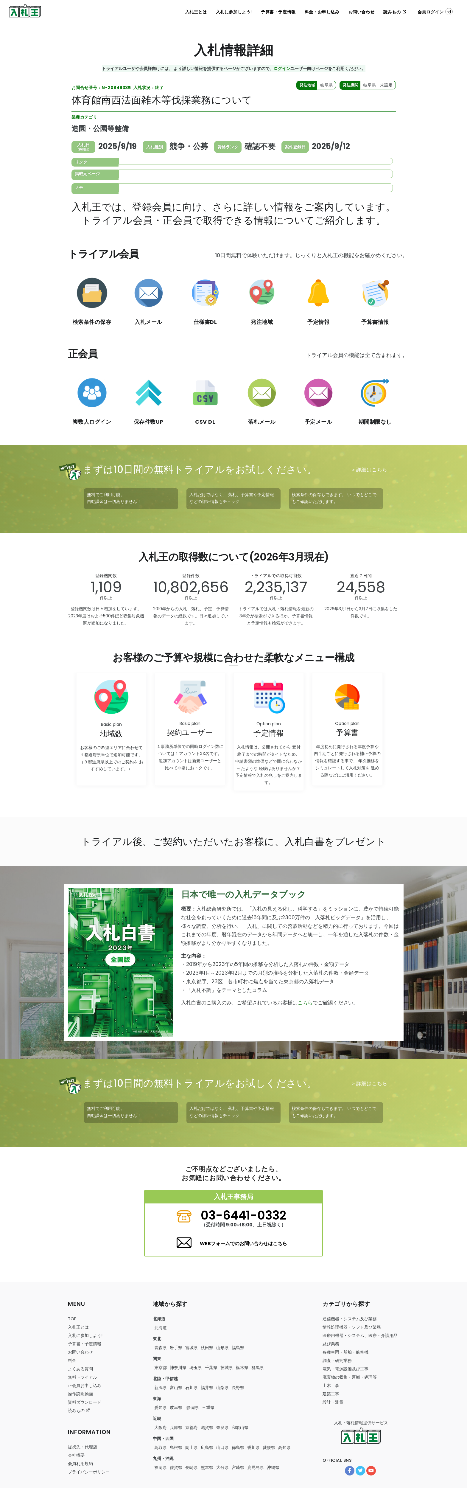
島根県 (176, 1447)
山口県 (222, 1447)
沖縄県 (273, 1467)
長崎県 (191, 1467)
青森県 (160, 1348)
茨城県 (226, 1368)
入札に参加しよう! (234, 12)
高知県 (284, 1447)
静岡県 (192, 1408)
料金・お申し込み (322, 12)
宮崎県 (238, 1467)
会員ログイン (435, 11)
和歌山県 (240, 1427)
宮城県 (191, 1348)
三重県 (208, 1408)
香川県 (253, 1447)
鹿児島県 (255, 1467)
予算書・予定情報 (278, 12)
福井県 (207, 1388)
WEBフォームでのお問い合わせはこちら (243, 1243)
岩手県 (176, 1348)
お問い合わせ (361, 12)
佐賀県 (176, 1467)
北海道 (160, 1328)
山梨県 (222, 1388)
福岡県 (160, 1467)
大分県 (222, 1467)
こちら (305, 1002)
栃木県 (242, 1368)
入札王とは (196, 12)
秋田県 (207, 1348)
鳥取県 (160, 1447)
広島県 (207, 1447)
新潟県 (160, 1388)
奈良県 (222, 1427)
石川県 (191, 1388)
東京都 (160, 1368)
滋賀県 (207, 1427)
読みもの (395, 12)
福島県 (238, 1348)
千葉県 (211, 1368)
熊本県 (207, 1467)
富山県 (176, 1388)
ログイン (282, 68)
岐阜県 (176, 1408)
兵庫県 (176, 1427)
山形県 (222, 1348)
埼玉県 (195, 1368)
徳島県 (238, 1447)
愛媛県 (269, 1447)
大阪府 (160, 1427)
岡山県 (191, 1447)
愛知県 (160, 1408)
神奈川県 (178, 1368)
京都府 (191, 1427)
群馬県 (257, 1368)
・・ (345, 1352)
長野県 (238, 1388)
